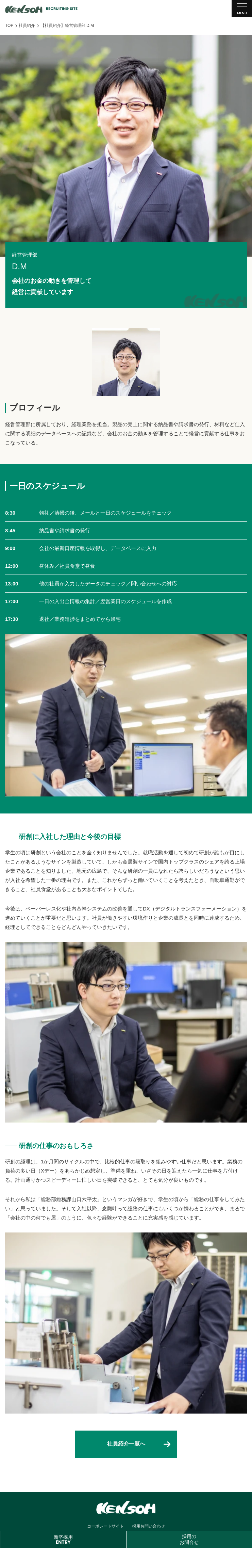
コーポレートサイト (105, 1526)
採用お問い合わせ (148, 1526)
